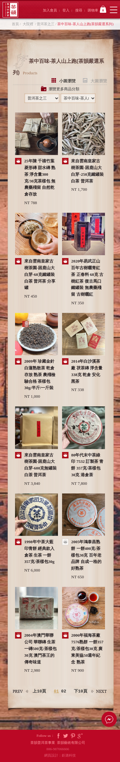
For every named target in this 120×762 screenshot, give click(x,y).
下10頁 (80, 691)
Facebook (58, 736)
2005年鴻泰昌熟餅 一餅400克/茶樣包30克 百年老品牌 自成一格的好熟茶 (86, 555)
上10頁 (39, 691)
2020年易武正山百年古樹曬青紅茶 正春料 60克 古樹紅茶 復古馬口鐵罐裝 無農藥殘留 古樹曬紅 (87, 278)
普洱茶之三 (45, 24)
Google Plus (80, 736)
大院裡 (28, 24)
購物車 (97, 9)
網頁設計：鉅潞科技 (60, 755)
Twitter (65, 736)
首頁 (15, 24)
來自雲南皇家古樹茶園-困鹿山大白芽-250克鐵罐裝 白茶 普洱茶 (87, 171)
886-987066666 (60, 749)
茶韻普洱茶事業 (10, 9)
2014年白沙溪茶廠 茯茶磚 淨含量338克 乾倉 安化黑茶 (86, 371)
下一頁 (99, 691)
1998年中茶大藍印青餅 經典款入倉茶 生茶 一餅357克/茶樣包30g (39, 551)
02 (63, 691)
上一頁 (21, 691)
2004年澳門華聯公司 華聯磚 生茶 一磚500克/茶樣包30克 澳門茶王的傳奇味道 (40, 648)
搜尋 (78, 10)
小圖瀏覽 (67, 80)
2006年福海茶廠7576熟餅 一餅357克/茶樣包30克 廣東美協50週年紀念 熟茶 (87, 648)
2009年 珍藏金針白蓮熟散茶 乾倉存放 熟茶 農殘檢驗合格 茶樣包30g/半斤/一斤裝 (40, 374)
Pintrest (73, 736)
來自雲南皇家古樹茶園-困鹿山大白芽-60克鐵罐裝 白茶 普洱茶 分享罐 (40, 274)
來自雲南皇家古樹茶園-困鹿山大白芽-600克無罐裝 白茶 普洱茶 (40, 465)
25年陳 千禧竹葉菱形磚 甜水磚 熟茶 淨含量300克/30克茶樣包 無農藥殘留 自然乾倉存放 (40, 177)
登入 (65, 10)
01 (56, 691)
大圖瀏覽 (99, 80)
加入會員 (50, 10)
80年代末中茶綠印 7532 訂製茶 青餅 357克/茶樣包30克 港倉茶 (87, 465)
